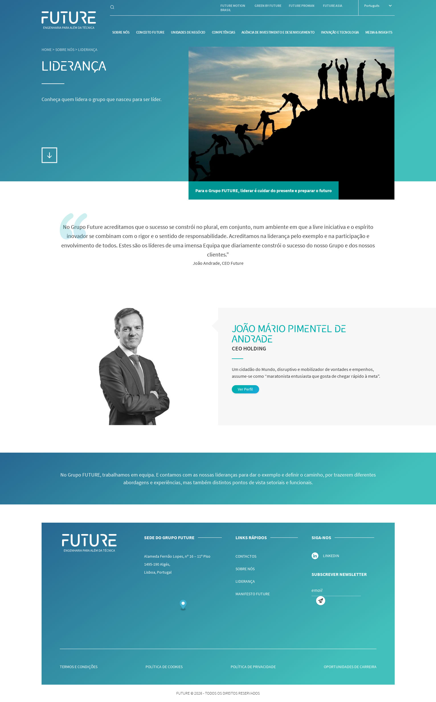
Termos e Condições (78, 666)
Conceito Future (150, 32)
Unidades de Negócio (188, 32)
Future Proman (301, 5)
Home (47, 49)
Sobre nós (121, 32)
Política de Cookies (164, 666)
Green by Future (268, 5)
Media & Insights (378, 32)
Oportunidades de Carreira (350, 666)
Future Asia (332, 5)
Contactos (246, 556)
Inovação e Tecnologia (340, 32)
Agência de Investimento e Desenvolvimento (277, 32)
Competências (223, 32)
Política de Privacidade (253, 666)
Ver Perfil (245, 389)
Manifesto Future (253, 593)
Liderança (87, 49)
